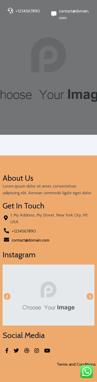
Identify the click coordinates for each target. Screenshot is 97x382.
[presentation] (7, 296)
